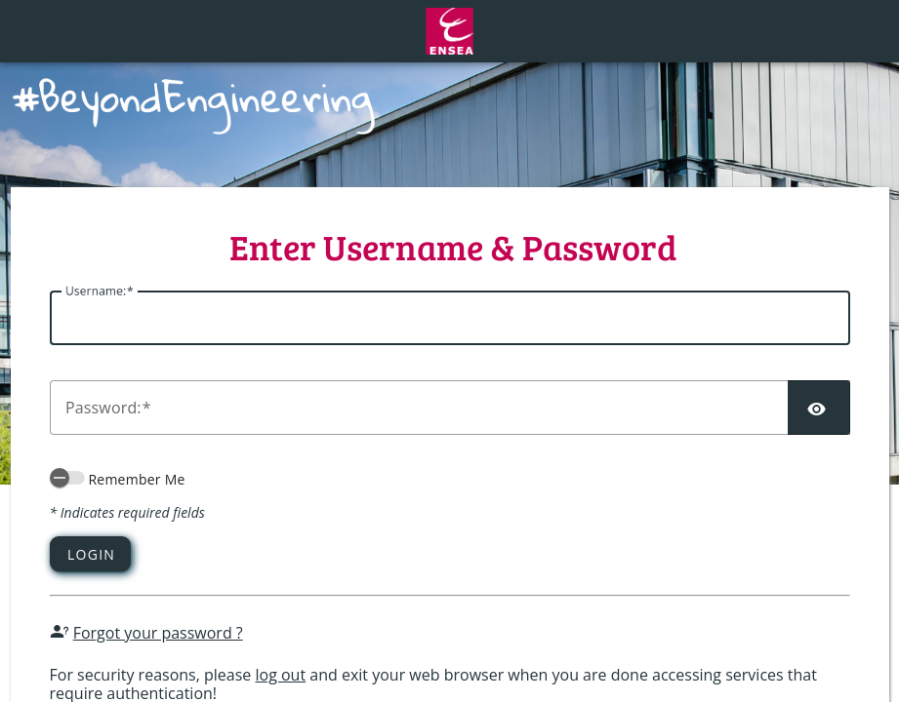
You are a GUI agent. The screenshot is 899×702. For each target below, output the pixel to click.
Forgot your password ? (158, 633)
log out (280, 674)
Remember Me (136, 479)
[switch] (67, 478)
